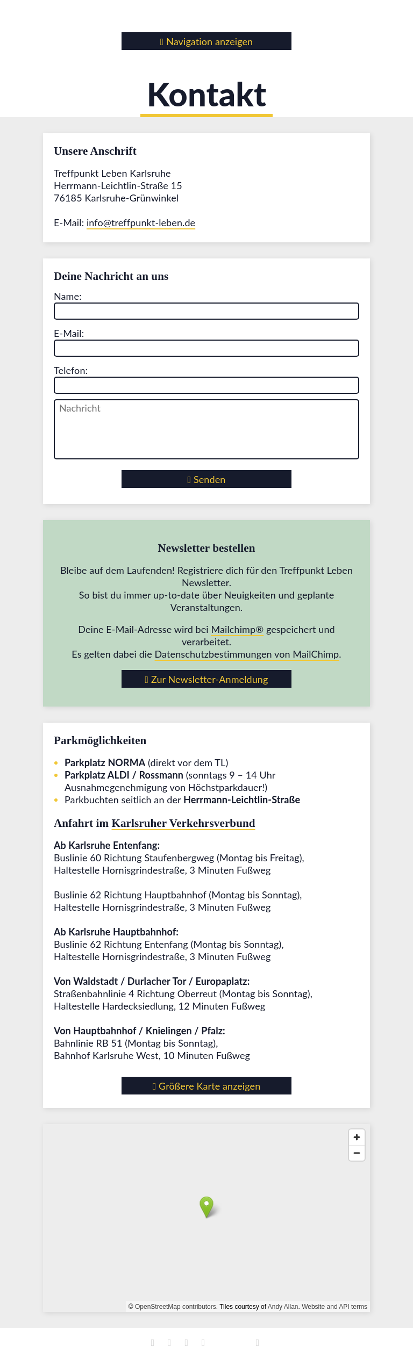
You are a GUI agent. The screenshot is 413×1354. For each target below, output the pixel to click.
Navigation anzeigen (206, 41)
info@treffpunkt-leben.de (141, 222)
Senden (207, 479)
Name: (68, 296)
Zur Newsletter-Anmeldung (206, 679)
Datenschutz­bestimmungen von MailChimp (247, 654)
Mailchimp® (237, 629)
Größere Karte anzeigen (207, 1086)
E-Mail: (69, 333)
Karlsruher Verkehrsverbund (183, 823)
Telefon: (71, 370)
